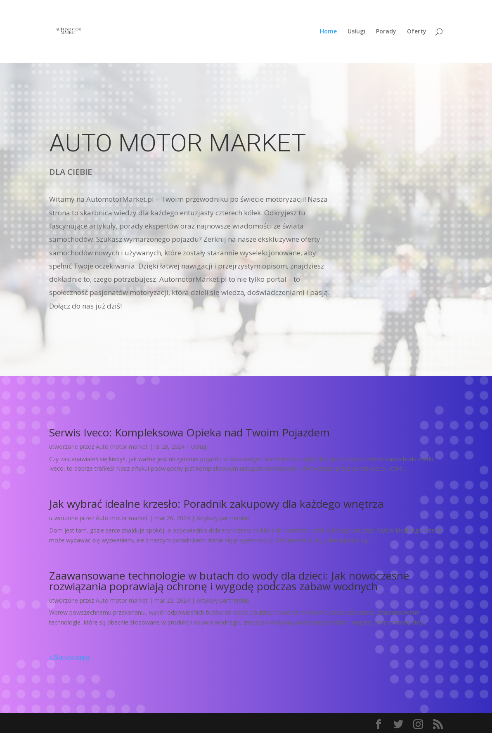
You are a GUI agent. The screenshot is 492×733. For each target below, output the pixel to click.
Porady (386, 31)
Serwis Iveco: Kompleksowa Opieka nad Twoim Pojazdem (189, 432)
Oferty (416, 31)
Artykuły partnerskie (222, 518)
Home (328, 31)
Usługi (356, 31)
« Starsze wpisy (69, 657)
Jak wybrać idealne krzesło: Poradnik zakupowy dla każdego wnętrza (216, 503)
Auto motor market (122, 446)
